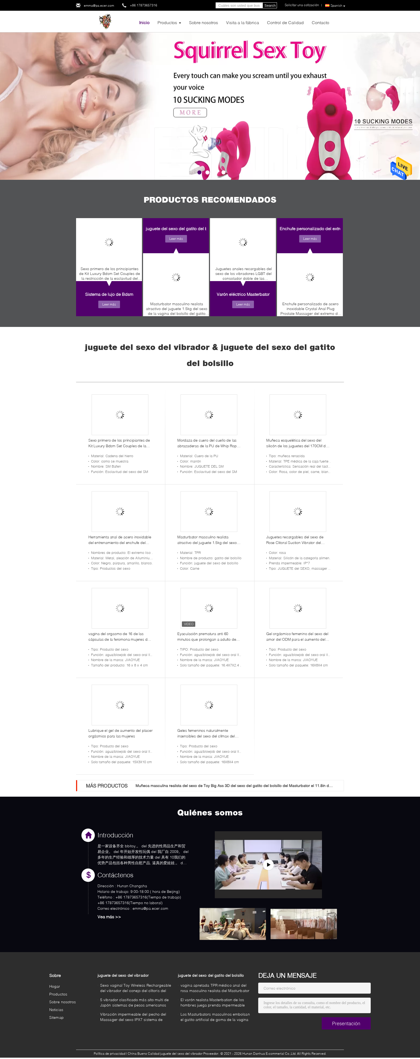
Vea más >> (109, 916)
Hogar (54, 986)
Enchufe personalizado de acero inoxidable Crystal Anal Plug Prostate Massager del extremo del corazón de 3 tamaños (310, 310)
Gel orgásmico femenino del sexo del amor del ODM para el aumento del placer (297, 636)
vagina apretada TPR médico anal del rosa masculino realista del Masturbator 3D (215, 988)
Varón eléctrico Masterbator (243, 294)
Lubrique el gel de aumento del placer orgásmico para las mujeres (120, 733)
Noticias (56, 1009)
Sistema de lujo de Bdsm (109, 294)
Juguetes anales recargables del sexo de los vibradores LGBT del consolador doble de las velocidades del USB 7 (243, 275)
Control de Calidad (285, 22)
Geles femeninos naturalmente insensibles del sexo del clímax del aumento (206, 733)
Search (270, 5)
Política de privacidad (109, 1053)
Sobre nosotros (203, 22)
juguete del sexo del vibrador (123, 975)
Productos (167, 22)
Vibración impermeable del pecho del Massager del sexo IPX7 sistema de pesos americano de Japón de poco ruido (133, 1017)
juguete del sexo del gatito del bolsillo (182, 228)
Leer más (109, 304)
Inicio (144, 22)
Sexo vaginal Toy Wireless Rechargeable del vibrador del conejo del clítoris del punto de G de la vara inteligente (135, 988)
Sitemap (56, 1017)
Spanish (338, 5)
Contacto (320, 22)
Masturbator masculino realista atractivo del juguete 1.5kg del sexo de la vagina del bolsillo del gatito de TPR (176, 310)
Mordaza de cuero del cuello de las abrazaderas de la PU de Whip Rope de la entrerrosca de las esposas (208, 443)
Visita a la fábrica (242, 22)
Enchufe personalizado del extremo (314, 228)
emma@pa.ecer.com (99, 5)
